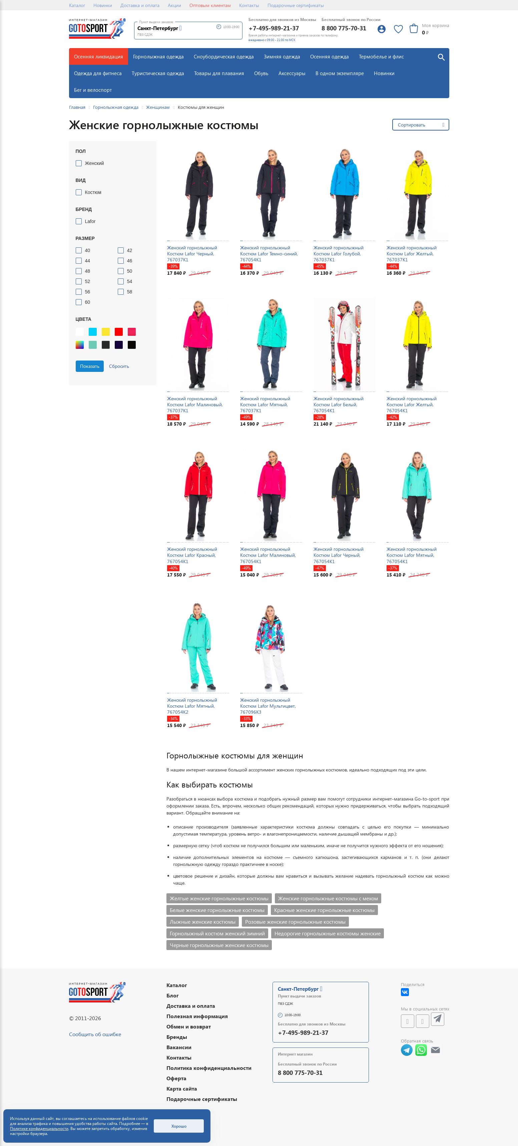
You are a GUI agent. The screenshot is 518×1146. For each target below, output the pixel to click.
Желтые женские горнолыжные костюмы (219, 898)
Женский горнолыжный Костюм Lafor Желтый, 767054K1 (412, 404)
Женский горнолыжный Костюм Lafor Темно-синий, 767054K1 (269, 253)
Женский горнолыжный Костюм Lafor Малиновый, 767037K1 (195, 404)
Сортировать (411, 125)
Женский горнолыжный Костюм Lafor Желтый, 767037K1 (412, 253)
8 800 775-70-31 (344, 28)
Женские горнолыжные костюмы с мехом (328, 898)
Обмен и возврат (188, 1026)
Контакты (249, 5)
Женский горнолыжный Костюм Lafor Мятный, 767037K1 (265, 404)
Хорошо (178, 1126)
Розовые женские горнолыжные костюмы (295, 921)
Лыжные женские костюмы (202, 921)
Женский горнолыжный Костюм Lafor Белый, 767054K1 (339, 404)
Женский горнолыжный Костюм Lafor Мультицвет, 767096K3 (268, 706)
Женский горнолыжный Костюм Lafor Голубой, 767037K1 (339, 253)
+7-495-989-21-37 (273, 28)
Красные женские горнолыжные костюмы (324, 909)
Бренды (176, 1036)
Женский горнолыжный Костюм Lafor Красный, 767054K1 (192, 555)
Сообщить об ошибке (95, 1034)
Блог (172, 995)
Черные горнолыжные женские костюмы (219, 944)
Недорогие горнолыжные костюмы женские (328, 933)
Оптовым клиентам (210, 5)
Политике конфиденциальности (39, 1128)
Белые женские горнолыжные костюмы (217, 909)
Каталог (77, 5)
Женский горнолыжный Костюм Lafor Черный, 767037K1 (192, 253)
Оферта (176, 1078)
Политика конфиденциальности (208, 1067)
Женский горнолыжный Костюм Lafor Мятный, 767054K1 (412, 555)
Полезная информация (197, 1015)
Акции (174, 5)
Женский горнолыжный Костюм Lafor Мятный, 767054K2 (192, 706)
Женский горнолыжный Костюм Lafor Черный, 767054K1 (339, 555)
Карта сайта (181, 1088)
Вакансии (178, 1047)
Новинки (102, 5)
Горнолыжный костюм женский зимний (217, 933)
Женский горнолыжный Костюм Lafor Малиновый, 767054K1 (268, 555)
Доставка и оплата (139, 5)
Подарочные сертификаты (296, 5)
